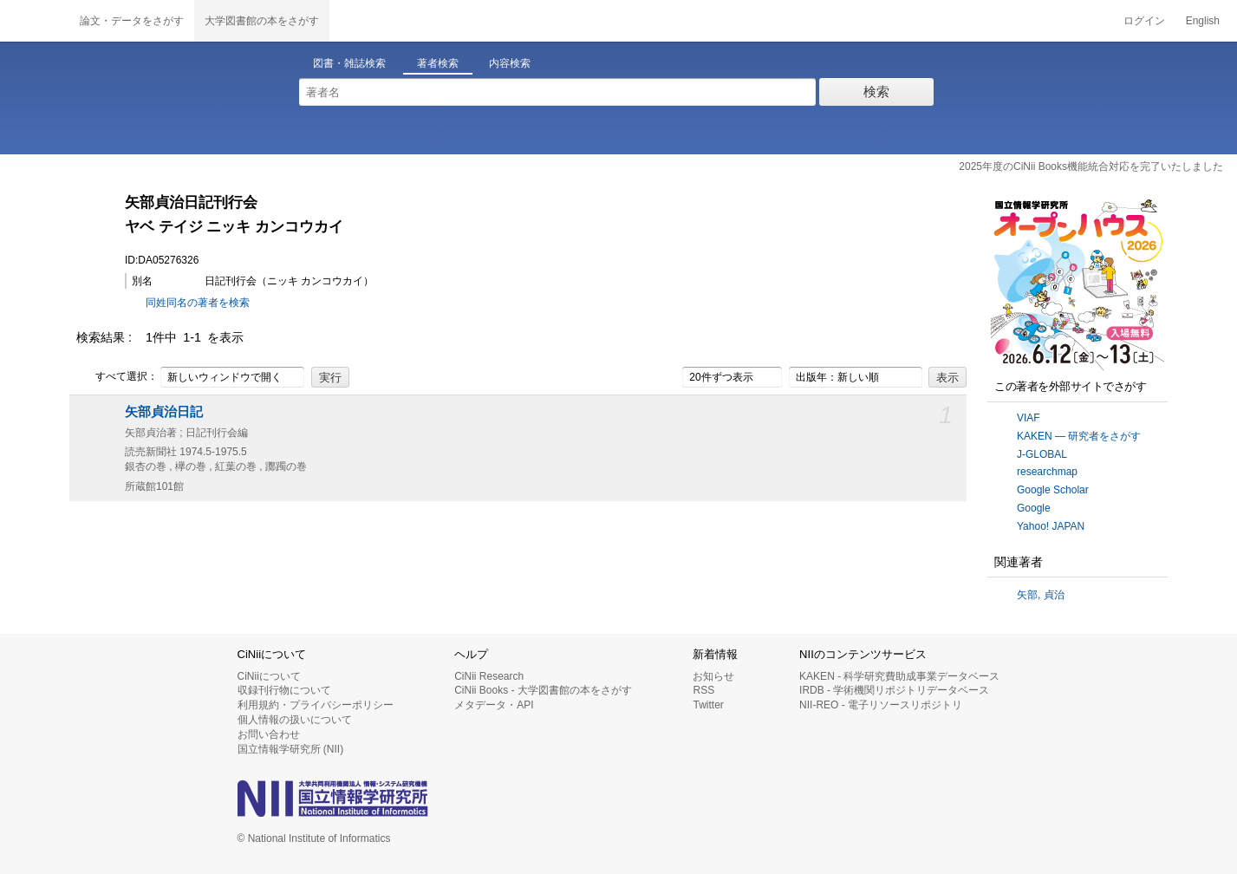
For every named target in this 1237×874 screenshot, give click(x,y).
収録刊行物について (284, 690)
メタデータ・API (493, 705)
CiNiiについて (269, 676)
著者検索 (438, 63)
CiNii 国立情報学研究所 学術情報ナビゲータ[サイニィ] (34, 21)
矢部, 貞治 (1040, 595)
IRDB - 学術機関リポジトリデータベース (894, 690)
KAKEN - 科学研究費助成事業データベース (899, 676)
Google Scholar (1053, 490)
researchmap (1047, 472)
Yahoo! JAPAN (1050, 526)
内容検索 (510, 63)
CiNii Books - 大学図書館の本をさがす (543, 690)
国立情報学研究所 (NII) (291, 749)
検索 (876, 91)
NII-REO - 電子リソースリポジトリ (880, 705)
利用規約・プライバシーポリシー (316, 705)
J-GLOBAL (1042, 454)
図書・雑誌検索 (349, 63)
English (1203, 21)
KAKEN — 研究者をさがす (1079, 436)
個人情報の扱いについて (295, 720)
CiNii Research (489, 676)
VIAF (1028, 418)
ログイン (1144, 21)
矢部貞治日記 (164, 412)
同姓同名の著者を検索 (198, 303)
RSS (703, 690)
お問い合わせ (269, 734)
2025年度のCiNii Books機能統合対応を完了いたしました (1091, 166)
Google (1034, 508)
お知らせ (713, 676)
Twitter (708, 705)
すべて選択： (117, 377)
